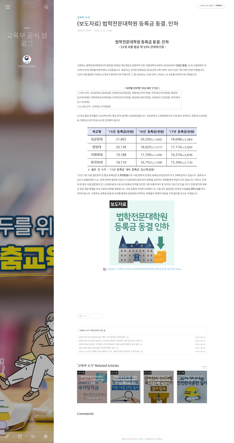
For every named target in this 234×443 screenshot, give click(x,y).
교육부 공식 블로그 (26, 40)
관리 (46, 436)
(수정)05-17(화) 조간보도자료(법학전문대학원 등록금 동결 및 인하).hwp (144, 269)
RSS (33, 436)
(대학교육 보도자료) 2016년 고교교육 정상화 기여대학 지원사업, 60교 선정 (111, 340)
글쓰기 (8, 436)
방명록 (21, 436)
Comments (87, 414)
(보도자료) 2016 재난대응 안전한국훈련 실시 (99, 348)
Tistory (161, 439)
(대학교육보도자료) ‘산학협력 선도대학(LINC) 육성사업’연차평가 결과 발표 (111, 344)
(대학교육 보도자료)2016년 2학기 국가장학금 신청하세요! (104, 337)
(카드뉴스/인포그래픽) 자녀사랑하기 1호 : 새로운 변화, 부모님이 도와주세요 (111, 351)
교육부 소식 (85, 17)
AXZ (143, 439)
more (206, 366)
